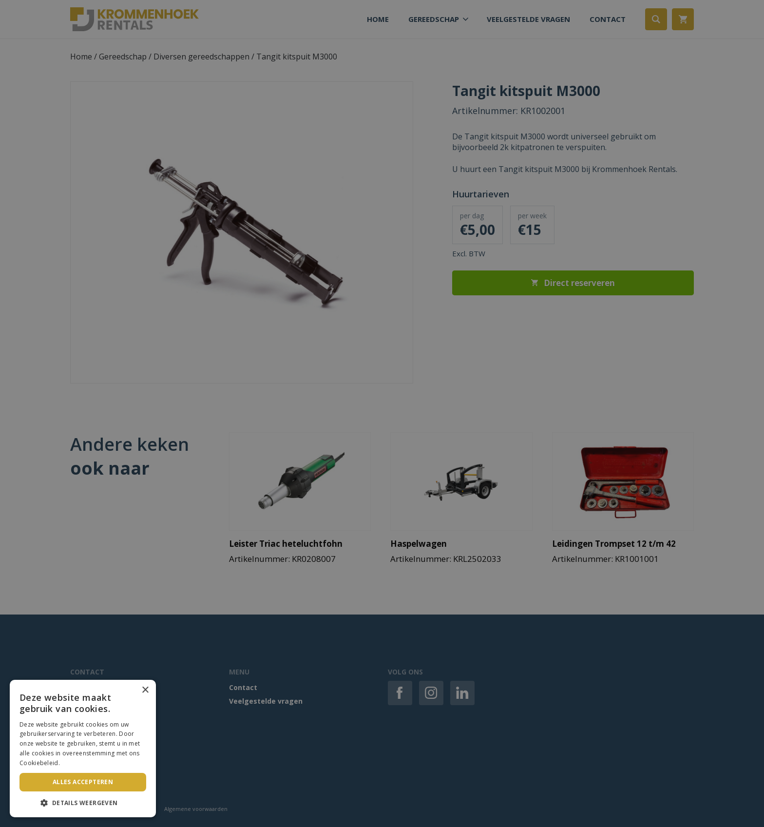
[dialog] (382, 413)
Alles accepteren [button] (83, 782)
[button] (82, 803)
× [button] (145, 690)
